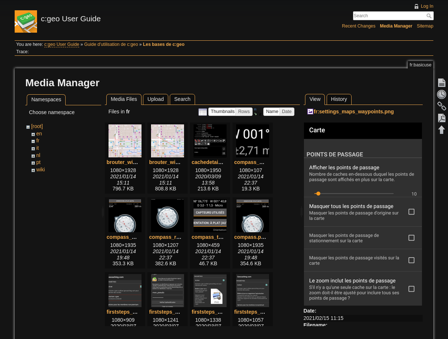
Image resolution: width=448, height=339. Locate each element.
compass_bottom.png (260, 162)
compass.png (250, 237)
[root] (37, 126)
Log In (427, 6)
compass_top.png (214, 237)
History (339, 99)
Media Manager (396, 26)
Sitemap (425, 26)
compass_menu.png (131, 237)
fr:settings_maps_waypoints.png (354, 111)
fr (38, 140)
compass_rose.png (172, 237)
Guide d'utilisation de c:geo (111, 44)
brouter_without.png (174, 162)
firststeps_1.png (126, 312)
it (37, 148)
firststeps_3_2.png (257, 312)
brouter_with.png (127, 162)
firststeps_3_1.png (214, 312)
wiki (40, 169)
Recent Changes (358, 26)
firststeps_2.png (169, 312)
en (39, 133)
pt (38, 162)
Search (429, 15)
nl (38, 155)
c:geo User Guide (61, 44)
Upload (155, 99)
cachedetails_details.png (222, 162)
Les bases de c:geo (163, 44)
